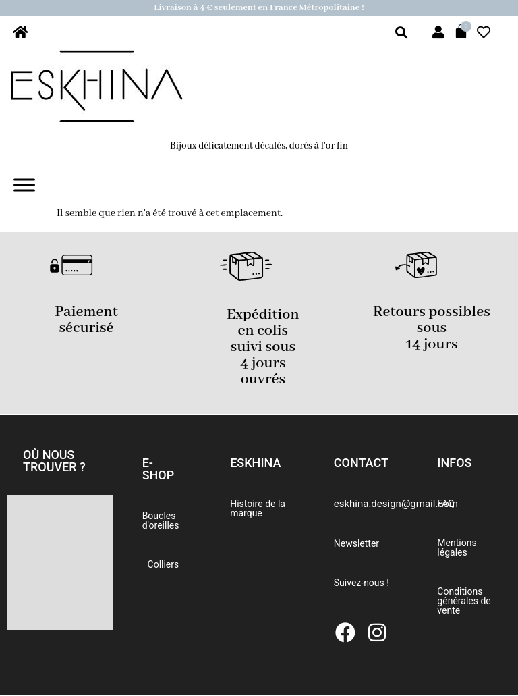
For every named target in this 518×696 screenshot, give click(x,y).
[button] (60, 461)
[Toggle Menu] (24, 185)
